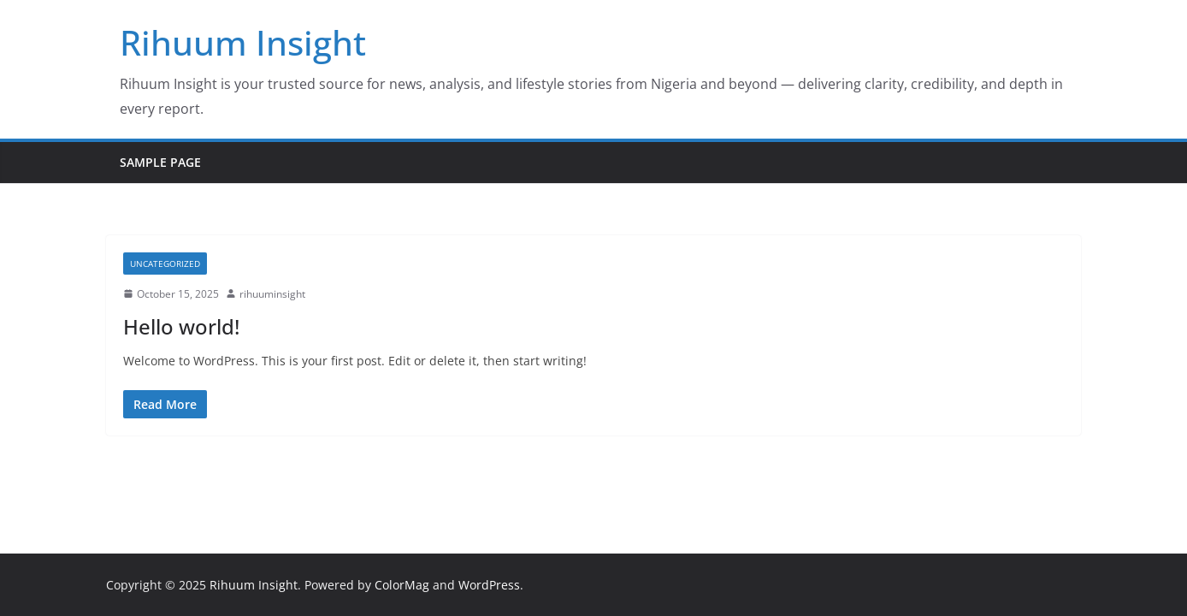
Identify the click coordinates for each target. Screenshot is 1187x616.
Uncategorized (165, 264)
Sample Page (160, 162)
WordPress (489, 585)
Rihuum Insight (243, 42)
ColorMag (402, 585)
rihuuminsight (272, 294)
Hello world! (181, 326)
